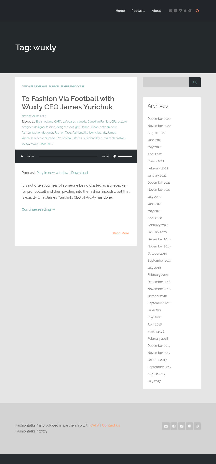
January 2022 (157, 175)
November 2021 (159, 190)
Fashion (54, 86)
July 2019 (154, 268)
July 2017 (154, 381)
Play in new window (52, 173)
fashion (122, 127)
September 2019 (159, 260)
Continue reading (38, 209)
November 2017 (159, 353)
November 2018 (159, 289)
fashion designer (32, 132)
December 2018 (159, 282)
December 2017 (159, 346)
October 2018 (157, 296)
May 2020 (155, 211)
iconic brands (86, 132)
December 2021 (159, 182)
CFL (114, 121)
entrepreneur (108, 127)
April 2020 (155, 218)
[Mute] (114, 156)
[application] (76, 160)
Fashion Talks (52, 132)
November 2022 (159, 126)
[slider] (68, 156)
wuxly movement (33, 143)
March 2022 (156, 161)
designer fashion (44, 127)
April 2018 (155, 324)
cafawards (69, 121)
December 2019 (159, 239)
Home (120, 11)
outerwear (28, 138)
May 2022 (154, 147)
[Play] (22, 156)
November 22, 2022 (34, 116)
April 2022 (155, 154)
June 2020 (155, 204)
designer (27, 127)
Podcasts (138, 11)
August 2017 (156, 374)
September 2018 (159, 303)
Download (79, 173)
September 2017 (159, 367)
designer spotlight (67, 127)
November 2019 (159, 246)
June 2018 (155, 310)
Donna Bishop (89, 127)
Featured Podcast (72, 86)
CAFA (57, 121)
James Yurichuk (107, 132)
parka (39, 138)
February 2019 (158, 275)
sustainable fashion (100, 138)
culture (122, 121)
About (156, 11)
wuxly (117, 138)
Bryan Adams (44, 121)
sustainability (79, 138)
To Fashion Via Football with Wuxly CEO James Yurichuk (68, 102)
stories (65, 138)
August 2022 (157, 133)
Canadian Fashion (99, 121)
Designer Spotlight (34, 86)
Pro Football (52, 138)
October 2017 (157, 360)
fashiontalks (69, 132)
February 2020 (158, 225)
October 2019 (157, 253)
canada (81, 121)
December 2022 (159, 119)
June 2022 (155, 140)
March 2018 (156, 331)
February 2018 (158, 338)
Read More (121, 233)
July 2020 (154, 197)
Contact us (111, 425)
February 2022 (158, 168)
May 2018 (154, 317)
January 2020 (157, 232)
